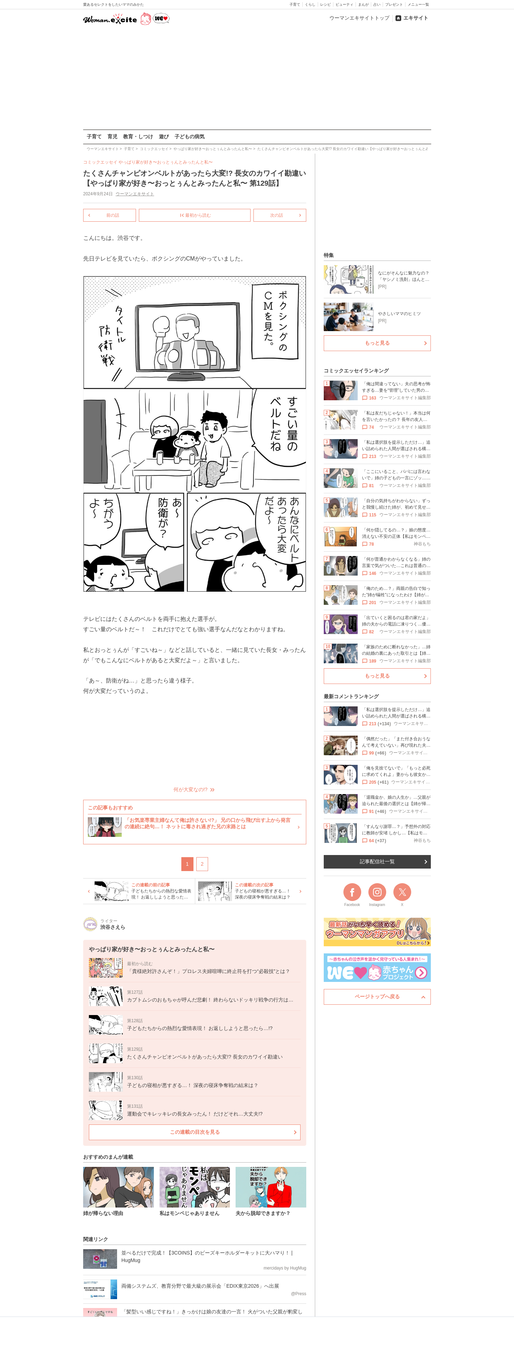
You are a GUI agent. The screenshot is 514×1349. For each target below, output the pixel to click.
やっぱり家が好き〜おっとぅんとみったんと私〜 (166, 162)
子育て (294, 4)
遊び (164, 136)
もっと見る (377, 343)
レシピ (325, 4)
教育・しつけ (138, 136)
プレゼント (394, 4)
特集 (329, 255)
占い (377, 4)
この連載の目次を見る (195, 1131)
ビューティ (344, 4)
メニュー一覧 (418, 4)
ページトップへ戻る (377, 996)
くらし (310, 4)
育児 (112, 136)
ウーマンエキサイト (134, 193)
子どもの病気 (190, 136)
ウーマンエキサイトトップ (359, 18)
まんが (363, 4)
